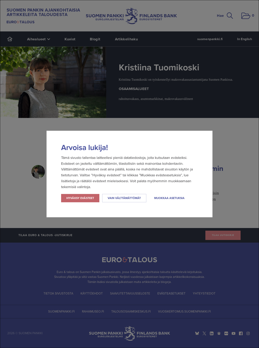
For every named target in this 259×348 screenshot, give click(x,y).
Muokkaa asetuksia (169, 198)
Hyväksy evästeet (80, 198)
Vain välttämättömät (124, 198)
